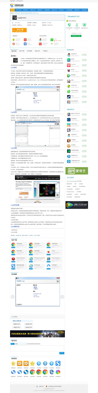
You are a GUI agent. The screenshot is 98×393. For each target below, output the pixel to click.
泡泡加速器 (73, 118)
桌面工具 (54, 10)
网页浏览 (26, 13)
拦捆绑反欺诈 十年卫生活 (77, 33)
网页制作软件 (69, 183)
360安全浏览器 (74, 90)
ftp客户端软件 (69, 196)
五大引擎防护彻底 (77, 28)
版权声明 (41, 386)
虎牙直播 (73, 145)
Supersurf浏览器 (37, 235)
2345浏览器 (79, 191)
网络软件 (30, 13)
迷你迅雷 (74, 186)
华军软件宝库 (17, 5)
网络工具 (32, 10)
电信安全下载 (29, 324)
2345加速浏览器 (82, 186)
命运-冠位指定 (74, 101)
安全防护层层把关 (69, 28)
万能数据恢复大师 (75, 160)
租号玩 (72, 69)
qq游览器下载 (18, 235)
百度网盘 (68, 186)
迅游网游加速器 (75, 150)
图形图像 (47, 10)
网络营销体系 (77, 196)
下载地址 (45, 51)
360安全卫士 (74, 85)
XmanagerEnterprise (70, 191)
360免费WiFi (77, 189)
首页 (12, 10)
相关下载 (21, 51)
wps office (73, 64)
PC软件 (34, 13)
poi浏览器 (31, 235)
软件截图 (29, 51)
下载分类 (22, 13)
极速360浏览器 (25, 235)
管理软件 (61, 10)
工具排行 (76, 194)
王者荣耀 (73, 139)
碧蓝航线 (73, 129)
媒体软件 (40, 10)
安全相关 (84, 10)
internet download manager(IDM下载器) (74, 181)
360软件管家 (74, 124)
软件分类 (18, 10)
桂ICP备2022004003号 (60, 390)
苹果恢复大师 (74, 155)
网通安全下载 (17, 324)
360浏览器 (81, 183)
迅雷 (75, 183)
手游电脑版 (69, 10)
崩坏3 (72, 80)
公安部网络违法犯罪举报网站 (55, 386)
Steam (72, 95)
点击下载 (84, 54)
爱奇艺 (72, 59)
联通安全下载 (17, 327)
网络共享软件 (83, 194)
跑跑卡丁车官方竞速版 (76, 113)
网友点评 (37, 51)
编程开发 (77, 10)
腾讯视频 (73, 74)
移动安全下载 (29, 327)
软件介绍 (14, 51)
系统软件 (25, 10)
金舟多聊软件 (69, 194)
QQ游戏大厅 (74, 53)
